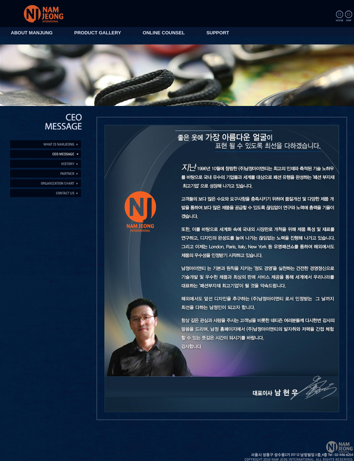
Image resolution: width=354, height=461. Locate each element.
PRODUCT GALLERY (97, 32)
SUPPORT (217, 32)
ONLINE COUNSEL (164, 32)
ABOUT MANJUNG (32, 32)
